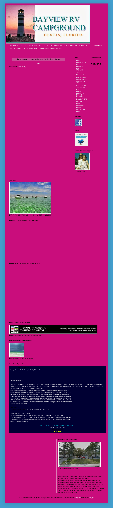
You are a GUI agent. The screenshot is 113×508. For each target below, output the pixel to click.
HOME (78, 60)
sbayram (78, 497)
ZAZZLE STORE (81, 85)
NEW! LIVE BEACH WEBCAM (79, 68)
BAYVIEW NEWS (81, 99)
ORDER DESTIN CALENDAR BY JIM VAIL (81, 81)
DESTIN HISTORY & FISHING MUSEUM (80, 94)
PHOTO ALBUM (81, 77)
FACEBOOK (80, 75)
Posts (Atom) (22, 66)
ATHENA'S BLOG (79, 102)
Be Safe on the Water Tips (57, 427)
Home (38, 63)
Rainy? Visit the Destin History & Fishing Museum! (25, 370)
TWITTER (79, 72)
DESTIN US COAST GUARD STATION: (64, 425)
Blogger (91, 497)
